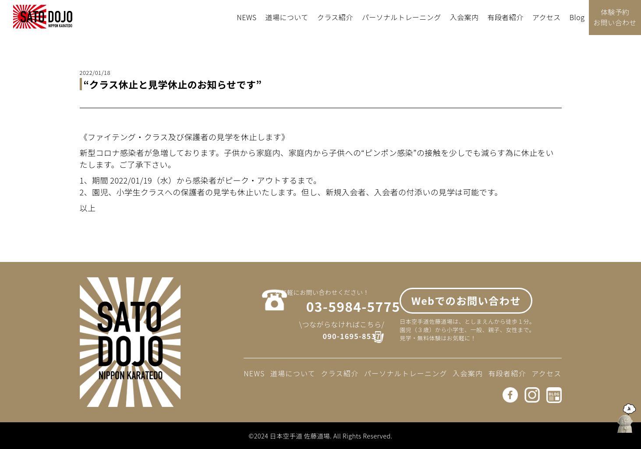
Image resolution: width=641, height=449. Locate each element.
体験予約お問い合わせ (615, 17)
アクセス (546, 17)
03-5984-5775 (340, 309)
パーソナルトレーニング (401, 17)
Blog (577, 17)
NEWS (246, 17)
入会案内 (464, 17)
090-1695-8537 (345, 340)
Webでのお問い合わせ (466, 305)
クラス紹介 (335, 17)
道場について (287, 17)
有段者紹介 (505, 17)
